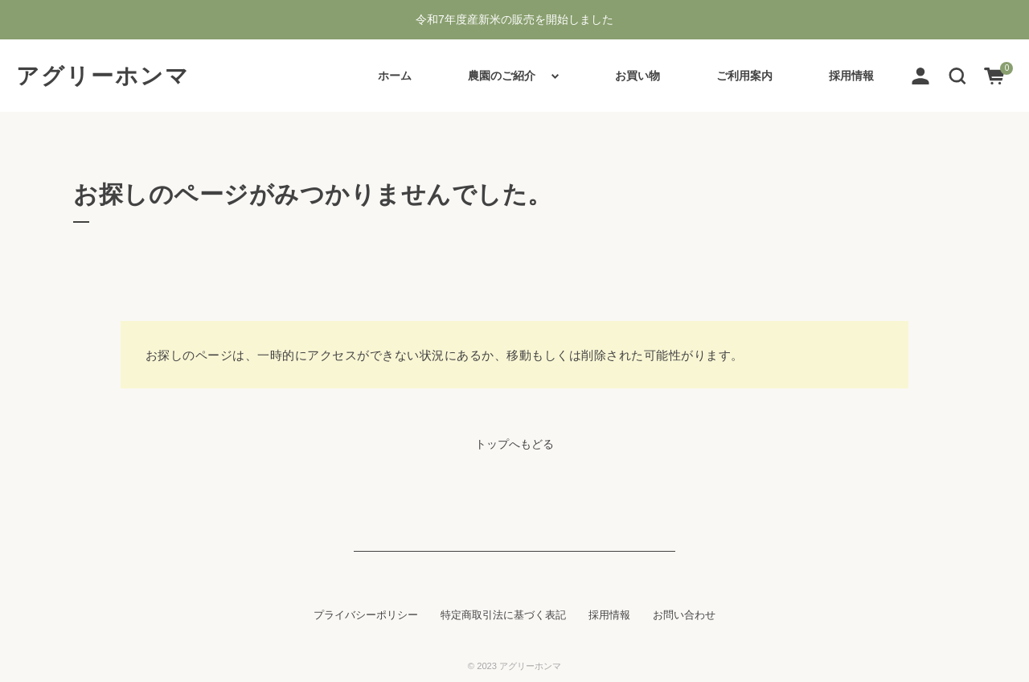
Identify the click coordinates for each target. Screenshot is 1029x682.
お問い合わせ (684, 615)
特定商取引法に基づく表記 (503, 615)
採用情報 (851, 75)
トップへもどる (514, 444)
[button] (957, 74)
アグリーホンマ (103, 75)
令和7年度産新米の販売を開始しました (514, 19)
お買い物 (637, 75)
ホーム (395, 75)
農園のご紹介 (501, 75)
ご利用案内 (744, 75)
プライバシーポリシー (366, 615)
